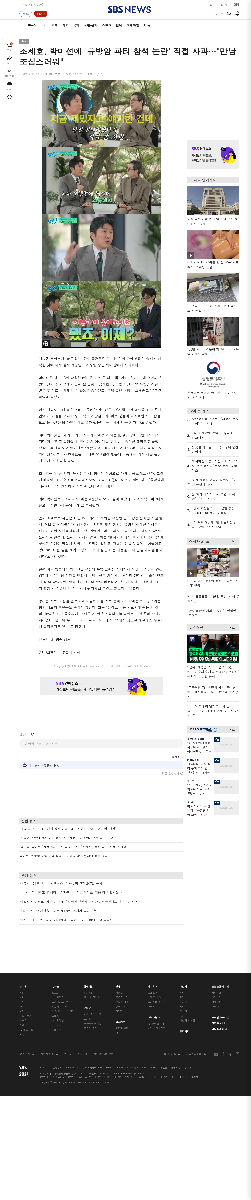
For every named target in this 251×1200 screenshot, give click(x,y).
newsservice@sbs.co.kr (132, 1055)
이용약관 (83, 1036)
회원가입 (223, 4)
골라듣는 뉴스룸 (92, 996)
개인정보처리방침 (103, 1036)
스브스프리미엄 (220, 967)
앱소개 (183, 992)
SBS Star (218, 1004)
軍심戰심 (88, 974)
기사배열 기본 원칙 (169, 1058)
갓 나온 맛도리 (156, 1005)
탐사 (117, 1014)
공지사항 (184, 1013)
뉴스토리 (56, 1006)
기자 (181, 988)
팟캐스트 (216, 979)
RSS (181, 997)
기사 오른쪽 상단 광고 (212, 105)
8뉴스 (32, 25)
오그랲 (190, 802)
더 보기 (231, 540)
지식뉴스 (216, 974)
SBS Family (172, 1036)
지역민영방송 (196, 1036)
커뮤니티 (216, 983)
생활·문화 (90, 25)
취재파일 (133, 25)
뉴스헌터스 (57, 979)
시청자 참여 (50, 1036)
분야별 (23, 967)
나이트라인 (57, 1002)
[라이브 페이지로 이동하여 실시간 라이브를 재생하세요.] (40, 14)
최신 (21, 974)
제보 (181, 979)
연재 (117, 967)
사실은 (119, 974)
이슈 (21, 1016)
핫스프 (190, 781)
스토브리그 (154, 988)
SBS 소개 (27, 1036)
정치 (44, 25)
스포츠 (106, 25)
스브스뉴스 (154, 998)
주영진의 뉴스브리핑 (63, 992)
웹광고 (68, 1036)
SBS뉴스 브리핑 (92, 1005)
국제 (76, 25)
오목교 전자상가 (157, 1010)
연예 (119, 25)
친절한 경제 (122, 983)
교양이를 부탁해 (195, 739)
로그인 (208, 4)
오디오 (87, 989)
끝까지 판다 (122, 1010)
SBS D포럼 (219, 1009)
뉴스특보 (56, 1011)
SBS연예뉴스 (220, 998)
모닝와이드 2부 (60, 988)
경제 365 (120, 988)
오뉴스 (55, 997)
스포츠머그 (154, 974)
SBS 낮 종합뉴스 (92, 1010)
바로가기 (184, 967)
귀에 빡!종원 (155, 979)
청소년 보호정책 (190, 1058)
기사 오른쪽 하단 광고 (212, 856)
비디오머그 (154, 967)
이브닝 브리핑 (91, 979)
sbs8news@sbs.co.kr (135, 1049)
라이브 (183, 983)
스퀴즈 (215, 988)
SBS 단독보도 (123, 979)
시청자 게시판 (187, 1002)
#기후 (219, 14)
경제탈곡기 (193, 760)
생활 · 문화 (25, 997)
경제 (54, 25)
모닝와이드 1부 (60, 983)
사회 (65, 25)
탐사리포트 (121, 1003)
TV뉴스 (148, 25)
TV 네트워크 (26, 1011)
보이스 (87, 1000)
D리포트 (120, 992)
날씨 (181, 974)
